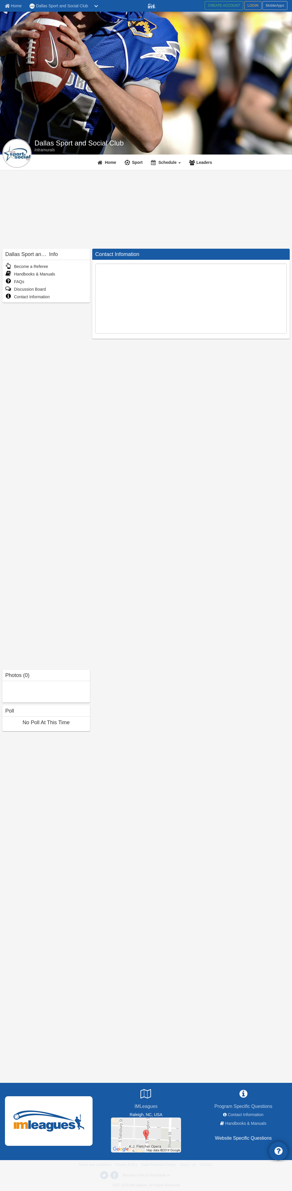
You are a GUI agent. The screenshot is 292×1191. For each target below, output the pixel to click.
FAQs (14, 281)
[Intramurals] (44, 150)
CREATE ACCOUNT (224, 5)
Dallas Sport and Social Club (79, 143)
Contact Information (27, 296)
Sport (137, 162)
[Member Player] (152, 5)
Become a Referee (26, 266)
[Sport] (134, 162)
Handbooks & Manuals (30, 274)
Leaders (204, 162)
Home (110, 162)
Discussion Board (25, 289)
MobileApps (275, 5)
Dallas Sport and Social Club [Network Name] (58, 6)
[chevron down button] (96, 5)
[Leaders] (201, 162)
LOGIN (253, 5)
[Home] (108, 162)
